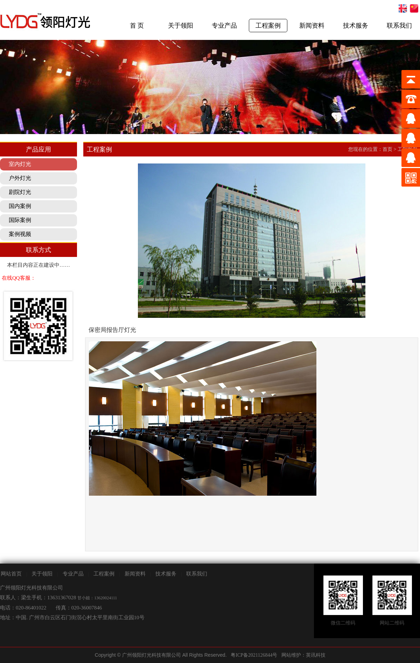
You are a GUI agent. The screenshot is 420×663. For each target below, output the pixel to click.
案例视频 (20, 234)
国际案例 (20, 220)
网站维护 (291, 655)
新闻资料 (311, 25)
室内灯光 (20, 164)
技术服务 (355, 25)
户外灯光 (20, 178)
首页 (387, 149)
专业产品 (224, 25)
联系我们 (399, 25)
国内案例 (20, 206)
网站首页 (11, 574)
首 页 (137, 25)
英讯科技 (316, 655)
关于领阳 (180, 25)
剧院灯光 (20, 192)
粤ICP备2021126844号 (254, 655)
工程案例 (268, 25)
